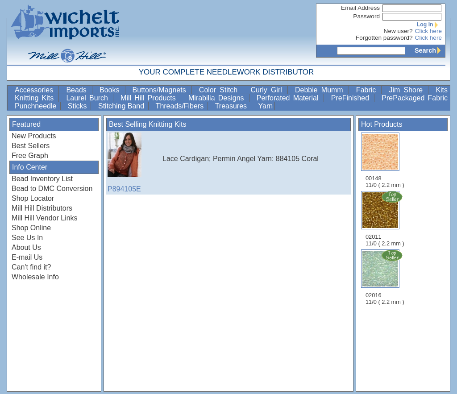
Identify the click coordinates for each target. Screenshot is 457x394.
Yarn (265, 106)
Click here (428, 31)
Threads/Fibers (181, 106)
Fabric (368, 90)
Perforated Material (289, 98)
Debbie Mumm (321, 90)
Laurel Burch (88, 98)
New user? (398, 31)
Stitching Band (122, 106)
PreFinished (352, 98)
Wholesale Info (35, 277)
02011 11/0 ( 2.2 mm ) (386, 219)
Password (366, 16)
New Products (34, 136)
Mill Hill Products (149, 98)
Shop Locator (33, 198)
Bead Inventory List (42, 178)
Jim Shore (407, 90)
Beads (78, 90)
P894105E (130, 163)
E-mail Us (27, 257)
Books (111, 90)
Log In (429, 24)
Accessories (36, 90)
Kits (442, 90)
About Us (26, 247)
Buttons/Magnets (161, 90)
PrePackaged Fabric (415, 98)
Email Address (360, 7)
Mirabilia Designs (217, 98)
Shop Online (31, 228)
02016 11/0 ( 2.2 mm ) (386, 277)
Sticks (78, 106)
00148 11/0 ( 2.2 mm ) (385, 160)
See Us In (27, 237)
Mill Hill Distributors (42, 208)
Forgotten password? (384, 37)
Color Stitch (220, 90)
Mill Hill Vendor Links (45, 218)
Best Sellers (31, 145)
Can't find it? (31, 267)
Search (430, 50)
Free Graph (30, 155)
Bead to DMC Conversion (52, 188)
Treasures (232, 106)
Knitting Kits (36, 98)
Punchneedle (36, 106)
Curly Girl (268, 90)
